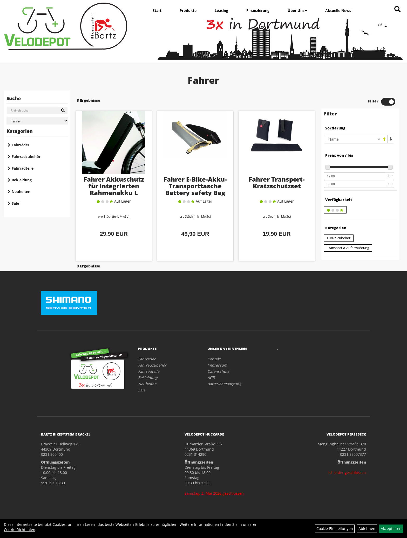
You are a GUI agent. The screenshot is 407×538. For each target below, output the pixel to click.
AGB (211, 377)
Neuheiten (21, 191)
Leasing (221, 10)
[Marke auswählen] (37, 121)
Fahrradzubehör (26, 156)
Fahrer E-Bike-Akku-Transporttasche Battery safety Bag (195, 186)
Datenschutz (218, 371)
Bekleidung (22, 179)
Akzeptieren (391, 528)
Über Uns (297, 10)
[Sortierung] (352, 139)
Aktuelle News (338, 10)
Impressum (217, 365)
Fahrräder (20, 144)
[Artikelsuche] (397, 9)
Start (157, 10)
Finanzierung (257, 10)
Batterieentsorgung (224, 383)
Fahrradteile (22, 168)
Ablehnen (366, 528)
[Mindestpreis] (354, 176)
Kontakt (214, 358)
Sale (15, 203)
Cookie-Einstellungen (334, 528)
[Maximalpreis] (354, 184)
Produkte (188, 10)
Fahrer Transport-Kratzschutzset (277, 182)
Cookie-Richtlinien (19, 529)
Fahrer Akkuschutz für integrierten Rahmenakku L (114, 186)
